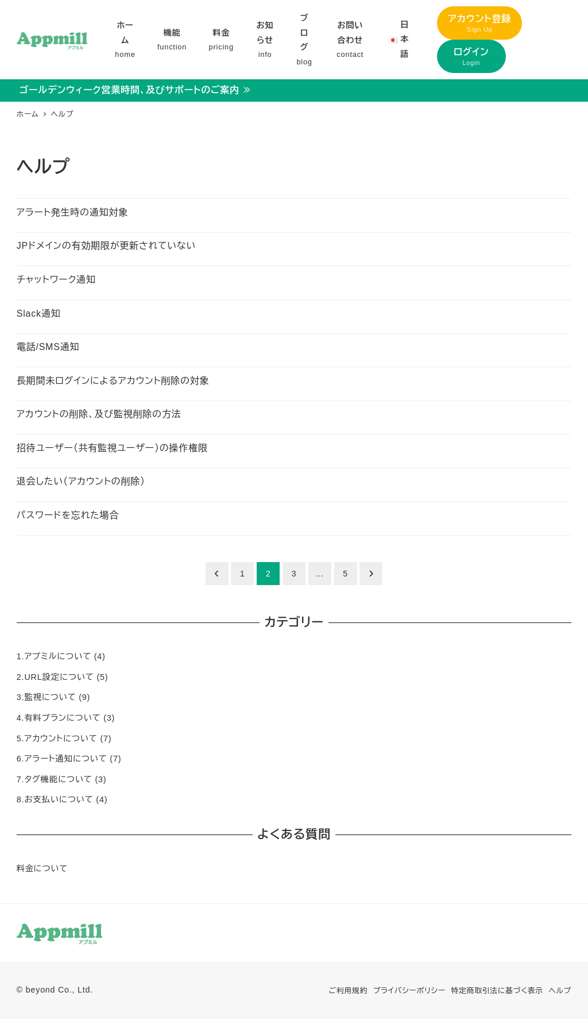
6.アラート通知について (62, 758)
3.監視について (46, 697)
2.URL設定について (55, 677)
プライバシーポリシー (409, 990)
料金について (42, 868)
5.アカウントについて (57, 738)
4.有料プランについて (59, 717)
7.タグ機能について (54, 779)
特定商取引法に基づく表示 (497, 990)
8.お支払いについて (55, 799)
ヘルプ (560, 990)
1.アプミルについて (54, 656)
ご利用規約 (348, 990)
